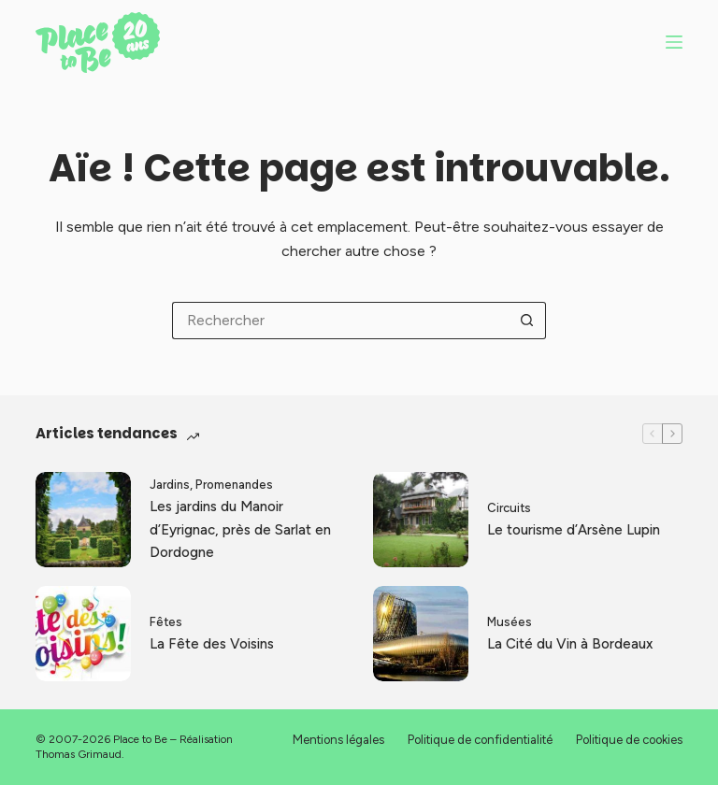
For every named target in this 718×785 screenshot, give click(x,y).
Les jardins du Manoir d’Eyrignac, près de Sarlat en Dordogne (240, 530)
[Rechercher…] (340, 320)
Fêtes (166, 622)
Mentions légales (338, 740)
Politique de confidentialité (480, 740)
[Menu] (674, 42)
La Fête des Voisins (212, 643)
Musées (509, 622)
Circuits (509, 508)
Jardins (170, 485)
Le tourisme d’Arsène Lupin (573, 529)
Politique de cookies (629, 740)
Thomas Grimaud (79, 754)
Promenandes (234, 485)
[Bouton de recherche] (527, 320)
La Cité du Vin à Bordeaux (570, 643)
